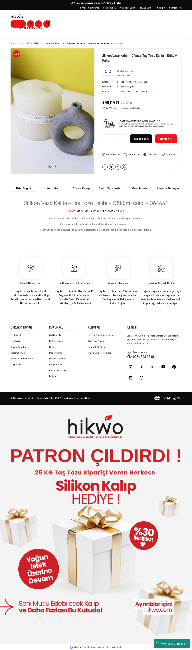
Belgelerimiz (55, 364)
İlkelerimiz (54, 347)
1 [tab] (49, 166)
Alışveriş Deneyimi (168, 188)
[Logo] (17, 17)
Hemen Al (166, 138)
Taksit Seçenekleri (110, 188)
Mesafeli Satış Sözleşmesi (100, 335)
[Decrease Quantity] (106, 139)
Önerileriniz (139, 188)
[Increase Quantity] (123, 139)
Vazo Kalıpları (127, 82)
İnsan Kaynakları (57, 370)
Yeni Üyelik (16, 335)
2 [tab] (55, 166)
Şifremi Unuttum (19, 347)
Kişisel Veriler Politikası (99, 353)
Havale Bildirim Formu (22, 358)
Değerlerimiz (55, 353)
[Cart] (47, 24)
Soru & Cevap (81, 188)
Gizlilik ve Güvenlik (97, 341)
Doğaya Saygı (56, 341)
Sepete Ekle (141, 138)
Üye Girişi (15, 341)
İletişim (53, 376)
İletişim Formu (18, 353)
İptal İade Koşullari (97, 347)
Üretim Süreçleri (57, 358)
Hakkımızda (55, 335)
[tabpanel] (52, 111)
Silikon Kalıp (141, 82)
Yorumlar (52, 188)
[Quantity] (114, 139)
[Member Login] (39, 24)
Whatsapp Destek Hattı (172, 644)
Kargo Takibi (17, 364)
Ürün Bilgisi (23, 188)
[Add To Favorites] (111, 154)
